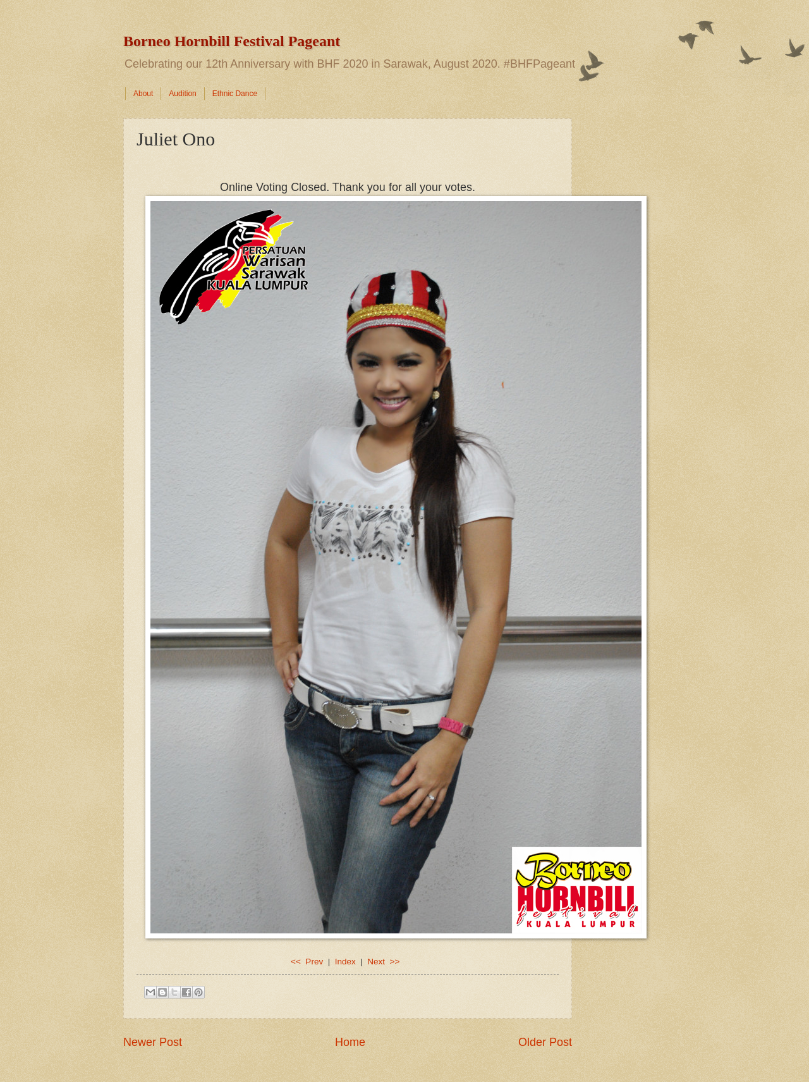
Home (350, 1042)
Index (345, 961)
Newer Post (152, 1042)
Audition (182, 93)
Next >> (383, 961)
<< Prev (308, 961)
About (143, 93)
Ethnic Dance (234, 93)
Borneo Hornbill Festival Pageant (231, 41)
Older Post (545, 1042)
